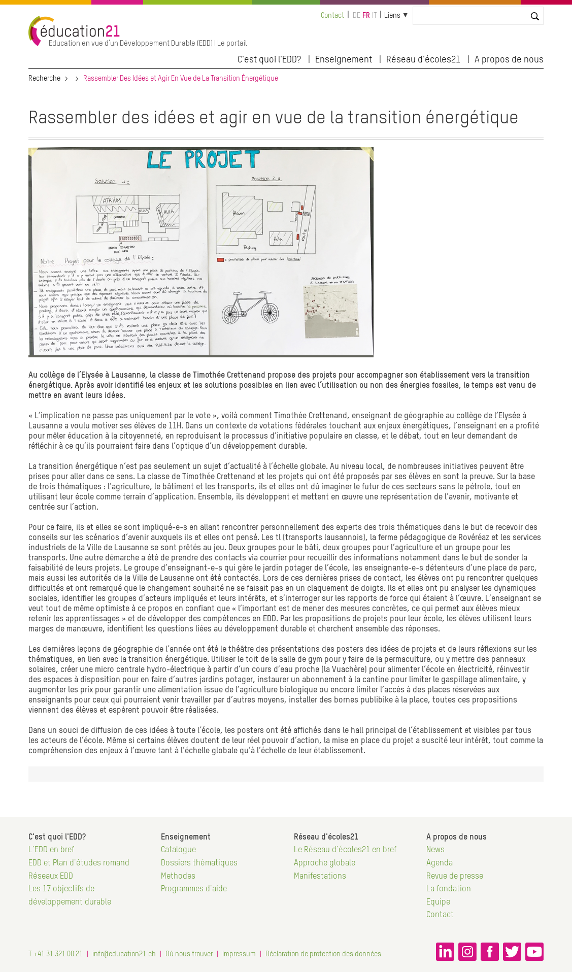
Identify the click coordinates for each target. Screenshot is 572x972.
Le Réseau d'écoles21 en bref (345, 850)
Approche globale (324, 863)
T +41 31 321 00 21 (55, 954)
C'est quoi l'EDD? (269, 59)
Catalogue (178, 850)
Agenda (439, 863)
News (435, 850)
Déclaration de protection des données (323, 954)
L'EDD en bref (51, 850)
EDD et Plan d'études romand (78, 863)
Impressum (239, 954)
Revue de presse (454, 877)
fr (366, 15)
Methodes (178, 877)
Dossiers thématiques (199, 863)
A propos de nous (509, 59)
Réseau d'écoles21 (423, 59)
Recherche (44, 78)
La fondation (448, 889)
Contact (332, 15)
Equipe (438, 902)
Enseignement (343, 59)
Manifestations (320, 877)
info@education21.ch (124, 954)
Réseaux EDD (50, 877)
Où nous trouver (189, 954)
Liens (392, 15)
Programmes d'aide (194, 889)
